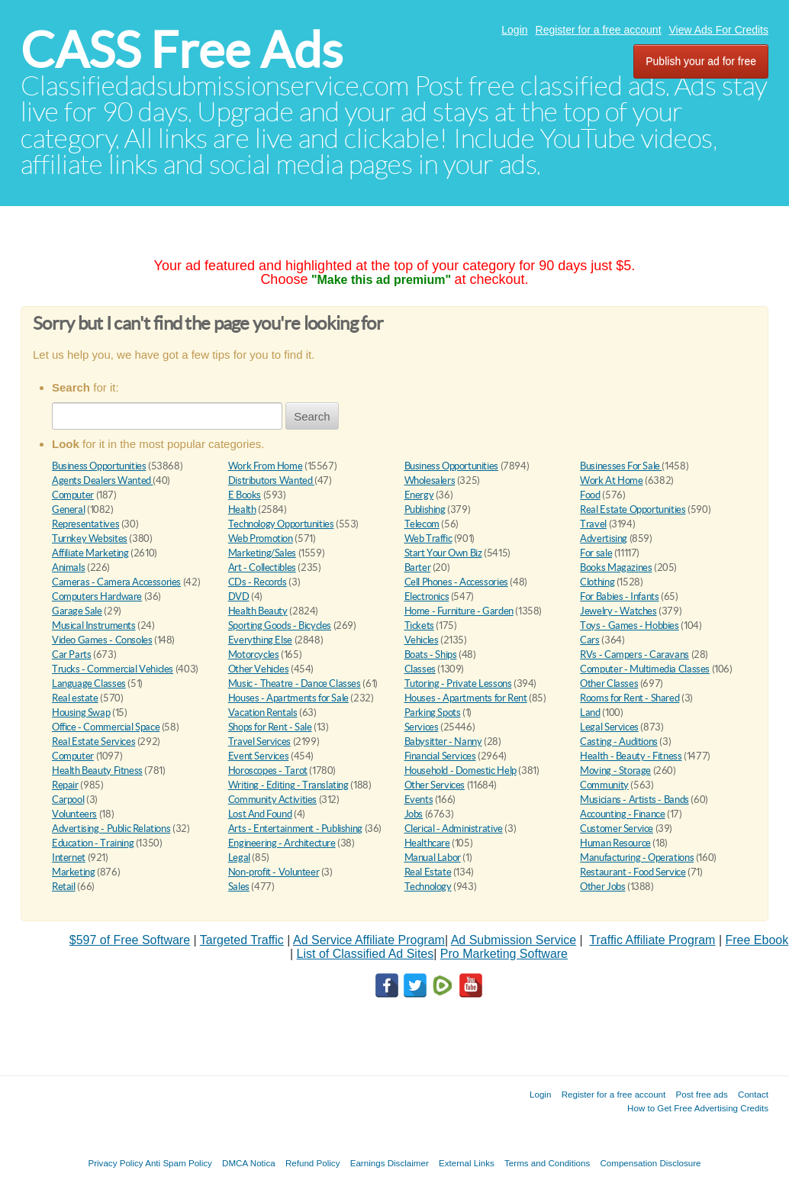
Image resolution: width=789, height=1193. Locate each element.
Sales (239, 886)
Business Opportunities (99, 466)
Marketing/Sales (262, 553)
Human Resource (615, 843)
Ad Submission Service (514, 939)
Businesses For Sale (621, 466)
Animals (68, 567)
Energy (419, 495)
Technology (428, 886)
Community (604, 785)
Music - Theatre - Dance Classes (294, 683)
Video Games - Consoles (102, 640)
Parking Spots (432, 712)
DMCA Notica (248, 1163)
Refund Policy (312, 1163)
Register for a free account (599, 30)
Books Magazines (616, 567)
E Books (244, 495)
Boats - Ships (430, 654)
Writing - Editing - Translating (288, 785)
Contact (753, 1094)
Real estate (75, 698)
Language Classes (89, 683)
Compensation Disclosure (650, 1163)
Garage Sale (77, 611)
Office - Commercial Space (105, 727)
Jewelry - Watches (618, 611)
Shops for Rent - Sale (270, 727)
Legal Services (609, 727)
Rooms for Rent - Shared (629, 698)
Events (418, 799)
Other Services (434, 785)
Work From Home (265, 466)
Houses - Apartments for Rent (465, 698)
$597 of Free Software (129, 939)
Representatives (85, 524)
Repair (65, 785)
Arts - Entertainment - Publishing (295, 828)
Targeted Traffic (242, 939)
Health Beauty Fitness (97, 770)
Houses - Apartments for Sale (288, 698)
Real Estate (428, 872)
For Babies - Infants (619, 596)
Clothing (597, 582)
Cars (589, 640)
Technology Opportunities (281, 524)
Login (514, 30)
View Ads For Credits (718, 30)
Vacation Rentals (263, 712)
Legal (239, 857)
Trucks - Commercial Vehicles (112, 669)
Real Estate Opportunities (632, 509)
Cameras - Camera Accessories (116, 582)
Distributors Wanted (271, 480)
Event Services (258, 756)
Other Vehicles (258, 669)
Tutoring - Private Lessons (458, 683)
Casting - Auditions (619, 741)
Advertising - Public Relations (111, 828)
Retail (64, 886)
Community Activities (272, 799)
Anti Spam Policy (178, 1163)
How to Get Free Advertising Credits (697, 1108)
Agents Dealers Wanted (102, 480)
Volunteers (74, 814)
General (68, 509)
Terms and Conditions (547, 1163)
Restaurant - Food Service (632, 872)
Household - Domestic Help (460, 770)
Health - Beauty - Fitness (630, 756)
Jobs (413, 814)
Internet (68, 857)
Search (312, 416)
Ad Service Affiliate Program (369, 939)
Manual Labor (432, 857)
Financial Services (440, 756)
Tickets (419, 625)
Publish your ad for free (701, 61)
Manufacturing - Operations (637, 857)
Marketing (73, 872)
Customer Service (616, 828)
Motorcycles (253, 654)
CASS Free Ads (182, 50)
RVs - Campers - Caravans (634, 654)
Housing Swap (81, 712)
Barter (417, 567)
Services (421, 727)
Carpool (68, 799)
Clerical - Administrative (453, 828)
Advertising (603, 538)
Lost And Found (260, 814)
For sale (596, 553)
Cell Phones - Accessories (456, 582)
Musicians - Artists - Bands (634, 799)
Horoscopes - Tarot (268, 770)
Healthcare (427, 843)
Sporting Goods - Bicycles (279, 625)
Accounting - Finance (622, 814)
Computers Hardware (97, 596)
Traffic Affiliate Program (652, 939)
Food (590, 495)
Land (590, 712)
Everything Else (260, 640)
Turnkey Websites (89, 538)
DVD (239, 596)
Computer (73, 495)
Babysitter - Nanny (443, 741)
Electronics (426, 596)
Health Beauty (258, 611)
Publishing (425, 509)
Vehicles (421, 640)
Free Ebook (757, 939)
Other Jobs (602, 886)
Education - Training (93, 843)
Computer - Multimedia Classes (645, 669)
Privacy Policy (115, 1163)
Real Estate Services (93, 741)
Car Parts (72, 654)
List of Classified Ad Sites (365, 953)
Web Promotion (260, 538)
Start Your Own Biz (443, 553)
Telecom (422, 524)
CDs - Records (257, 582)
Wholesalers (430, 480)
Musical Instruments (94, 625)
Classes (420, 669)
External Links (466, 1163)
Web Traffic (428, 538)
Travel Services (259, 741)
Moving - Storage (615, 770)
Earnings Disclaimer (389, 1163)
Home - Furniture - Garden (459, 611)
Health (242, 509)
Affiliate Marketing (90, 553)
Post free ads (701, 1094)
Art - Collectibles (262, 567)
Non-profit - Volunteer (273, 872)
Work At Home (611, 480)
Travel (593, 524)
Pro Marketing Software (504, 953)
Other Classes (609, 683)
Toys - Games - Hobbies (629, 625)
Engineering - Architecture (282, 843)
